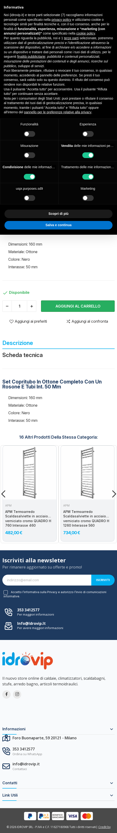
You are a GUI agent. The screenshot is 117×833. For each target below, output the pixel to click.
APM (8, 505)
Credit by (104, 827)
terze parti (71, 38)
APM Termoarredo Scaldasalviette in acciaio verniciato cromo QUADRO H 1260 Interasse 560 (86, 519)
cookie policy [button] (85, 33)
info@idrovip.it (31, 623)
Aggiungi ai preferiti (28, 321)
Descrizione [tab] (17, 342)
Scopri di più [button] (59, 214)
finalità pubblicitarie (31, 56)
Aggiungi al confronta (87, 321)
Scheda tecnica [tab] (22, 355)
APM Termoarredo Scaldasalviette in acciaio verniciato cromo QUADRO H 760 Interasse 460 (28, 519)
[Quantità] (19, 306)
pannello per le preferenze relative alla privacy (58, 112)
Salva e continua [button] (58, 225)
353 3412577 (28, 610)
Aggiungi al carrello (77, 306)
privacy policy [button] (61, 20)
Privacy (52, 592)
